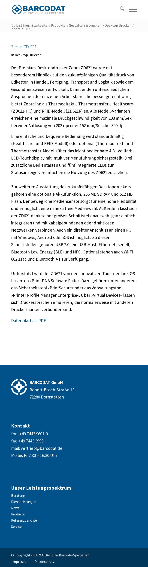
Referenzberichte (24, 520)
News (15, 508)
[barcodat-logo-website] (61, 9)
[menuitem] (118, 9)
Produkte (18, 514)
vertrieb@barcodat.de (41, 448)
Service (16, 526)
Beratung (18, 495)
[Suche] (119, 9)
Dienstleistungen (23, 502)
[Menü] (130, 9)
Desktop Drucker (28, 55)
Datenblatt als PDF (28, 320)
